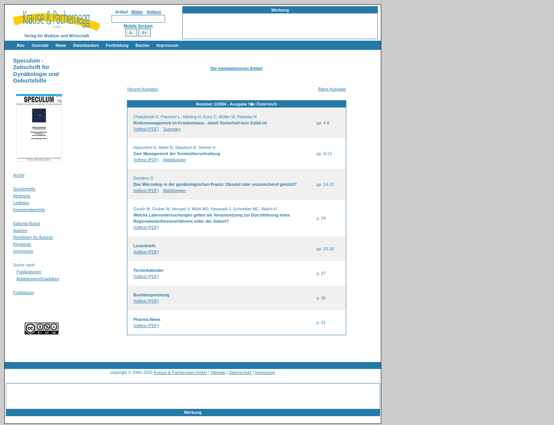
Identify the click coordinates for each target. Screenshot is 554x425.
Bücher (142, 45)
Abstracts (21, 195)
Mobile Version (137, 25)
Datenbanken (86, 45)
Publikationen (29, 272)
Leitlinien (21, 202)
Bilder (137, 12)
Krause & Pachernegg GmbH (180, 372)
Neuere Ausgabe (142, 89)
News (60, 45)
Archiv (19, 175)
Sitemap (217, 372)
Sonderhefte (24, 189)
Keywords (22, 244)
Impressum (168, 45)
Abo (21, 45)
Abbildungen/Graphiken (37, 278)
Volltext (154, 12)
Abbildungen (174, 159)
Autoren (20, 230)
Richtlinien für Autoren (33, 237)
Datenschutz (240, 372)
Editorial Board (26, 223)
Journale (40, 45)
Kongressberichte (29, 209)
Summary (172, 129)
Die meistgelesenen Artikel (236, 68)
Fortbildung (117, 45)
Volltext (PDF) (146, 129)
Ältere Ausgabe (331, 89)
